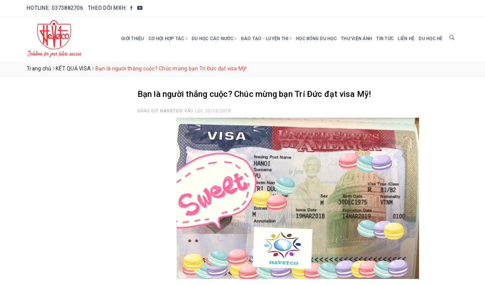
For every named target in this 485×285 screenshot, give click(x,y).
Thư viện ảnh (356, 38)
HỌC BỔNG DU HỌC (316, 38)
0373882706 (67, 8)
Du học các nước (214, 38)
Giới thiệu (132, 38)
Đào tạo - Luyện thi (266, 38)
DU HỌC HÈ (431, 38)
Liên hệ (406, 38)
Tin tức (385, 38)
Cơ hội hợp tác (168, 38)
